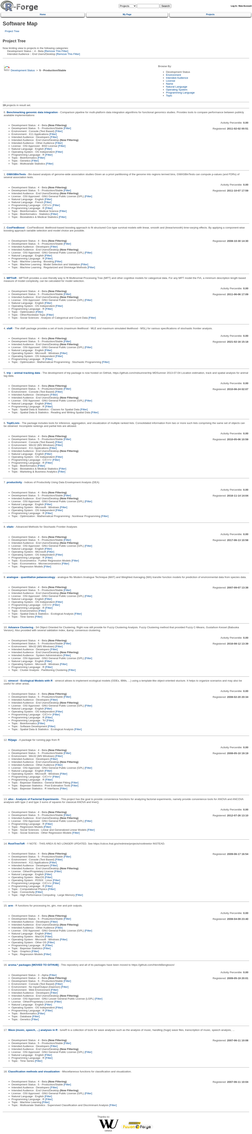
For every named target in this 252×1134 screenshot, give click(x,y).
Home (43, 14)
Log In (234, 6)
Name (169, 83)
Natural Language (176, 86)
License (170, 80)
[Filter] (67, 128)
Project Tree (12, 31)
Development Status (23, 70)
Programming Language (180, 92)
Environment (173, 74)
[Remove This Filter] (56, 51)
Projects (210, 14)
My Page (127, 14)
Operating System (176, 89)
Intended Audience (177, 77)
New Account (245, 6)
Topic (169, 95)
